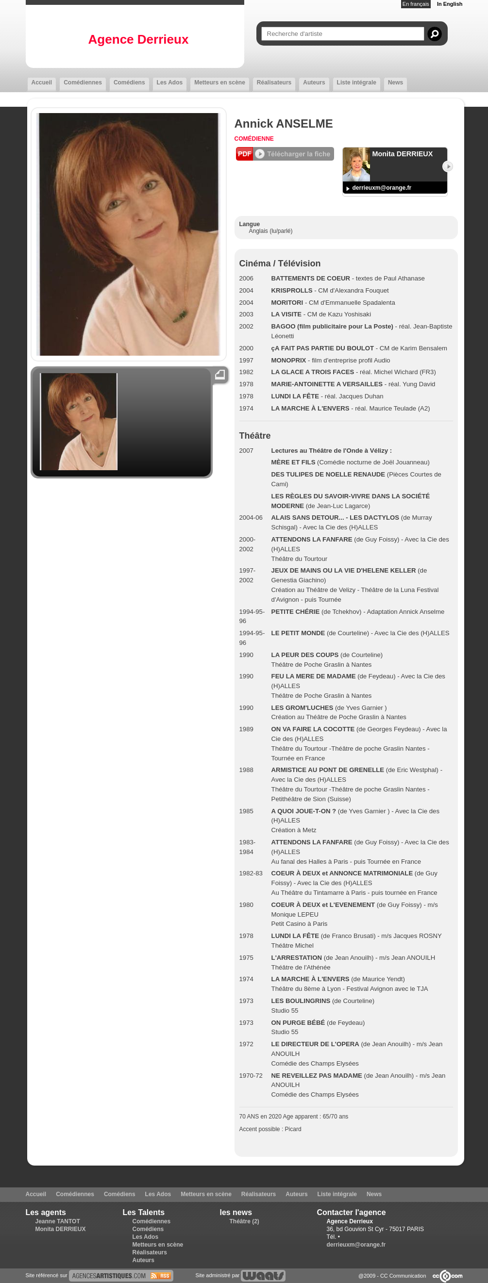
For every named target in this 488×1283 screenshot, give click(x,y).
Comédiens (129, 82)
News (395, 82)
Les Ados (170, 82)
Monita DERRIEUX (60, 1229)
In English (450, 4)
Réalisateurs (274, 82)
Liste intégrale (356, 82)
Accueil (42, 82)
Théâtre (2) (244, 1221)
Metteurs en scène (219, 82)
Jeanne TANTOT (57, 1221)
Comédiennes (83, 82)
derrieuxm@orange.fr (382, 187)
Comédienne (254, 138)
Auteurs (314, 82)
